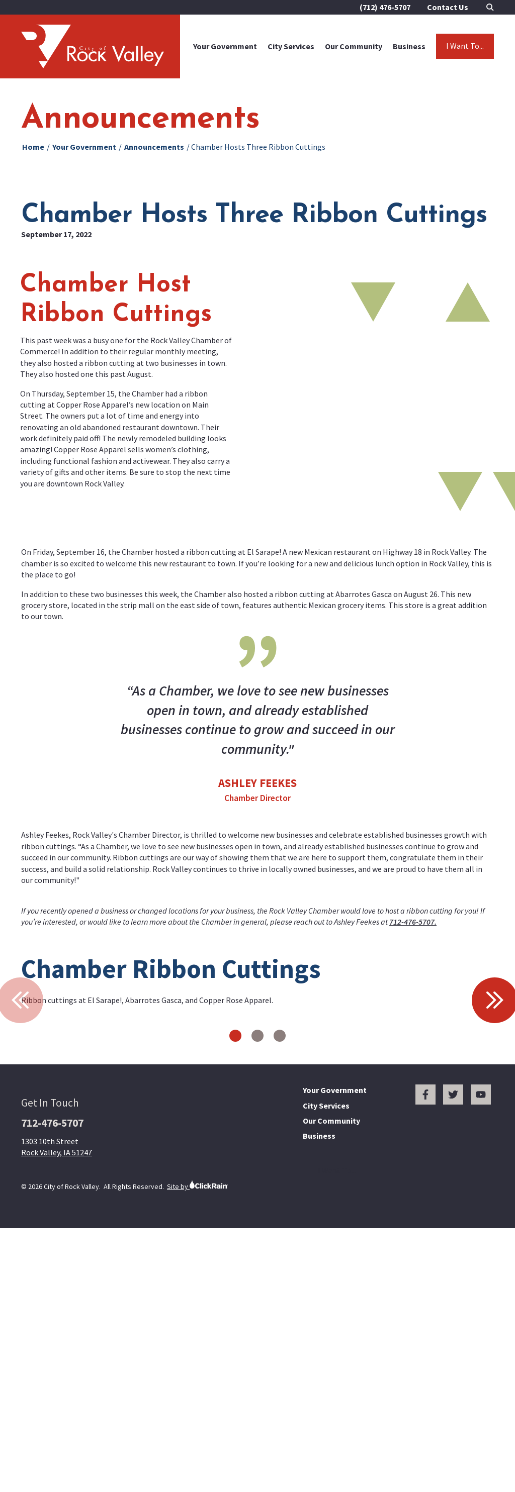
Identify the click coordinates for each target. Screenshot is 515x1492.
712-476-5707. (413, 922)
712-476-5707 (52, 1380)
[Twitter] (453, 1352)
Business (409, 46)
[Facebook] (425, 1352)
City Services (291, 46)
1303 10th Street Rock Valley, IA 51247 (56, 1404)
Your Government (225, 46)
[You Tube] (481, 1352)
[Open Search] (490, 7)
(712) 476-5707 (385, 7)
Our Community (353, 46)
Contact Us (447, 7)
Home (33, 147)
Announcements (154, 147)
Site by (197, 1443)
